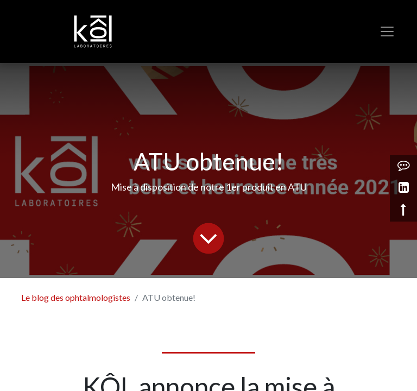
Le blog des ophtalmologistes (75, 297)
